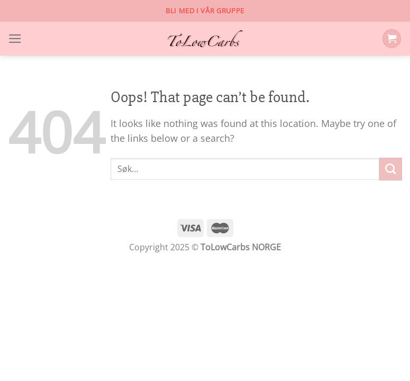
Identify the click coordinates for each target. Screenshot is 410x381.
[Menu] (15, 38)
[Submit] (390, 169)
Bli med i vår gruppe (205, 10)
